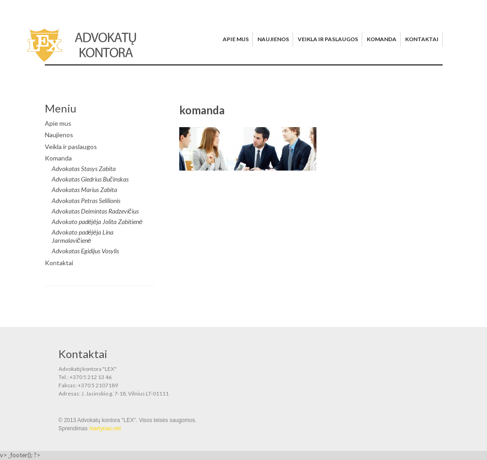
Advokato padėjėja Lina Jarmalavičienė (83, 236)
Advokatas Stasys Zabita (84, 168)
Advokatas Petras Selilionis (86, 200)
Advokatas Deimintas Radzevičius (95, 211)
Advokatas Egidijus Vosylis (85, 251)
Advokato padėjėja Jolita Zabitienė (97, 221)
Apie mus (236, 39)
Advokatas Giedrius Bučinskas (90, 179)
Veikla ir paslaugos (328, 39)
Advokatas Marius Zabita (84, 189)
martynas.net (105, 428)
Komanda (381, 39)
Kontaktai (422, 39)
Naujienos (273, 39)
